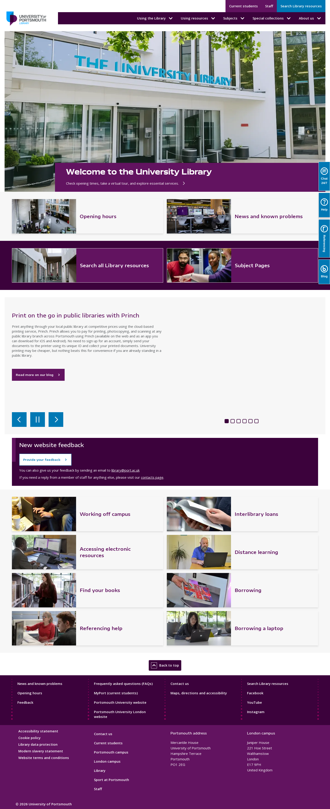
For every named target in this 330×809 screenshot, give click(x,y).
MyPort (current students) (116, 693)
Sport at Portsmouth (111, 779)
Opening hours (29, 693)
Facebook (255, 693)
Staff (269, 6)
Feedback (25, 702)
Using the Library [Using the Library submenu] (155, 18)
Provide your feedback (41, 459)
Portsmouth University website (120, 702)
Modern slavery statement (40, 751)
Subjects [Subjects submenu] (234, 18)
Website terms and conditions (43, 757)
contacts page (152, 477)
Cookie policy (29, 737)
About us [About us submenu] (310, 18)
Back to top (165, 665)
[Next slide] (56, 419)
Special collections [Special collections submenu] (272, 18)
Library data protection (38, 744)
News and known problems (39, 683)
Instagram (255, 711)
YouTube (254, 702)
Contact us (179, 683)
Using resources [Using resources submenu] (198, 18)
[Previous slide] (19, 419)
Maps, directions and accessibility (198, 693)
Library (99, 770)
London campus (107, 761)
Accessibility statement (38, 731)
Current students (243, 6)
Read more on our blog (38, 375)
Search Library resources (301, 6)
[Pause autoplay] (37, 419)
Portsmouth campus (111, 752)
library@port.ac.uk (125, 470)
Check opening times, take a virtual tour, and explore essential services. (126, 183)
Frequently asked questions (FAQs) (123, 683)
